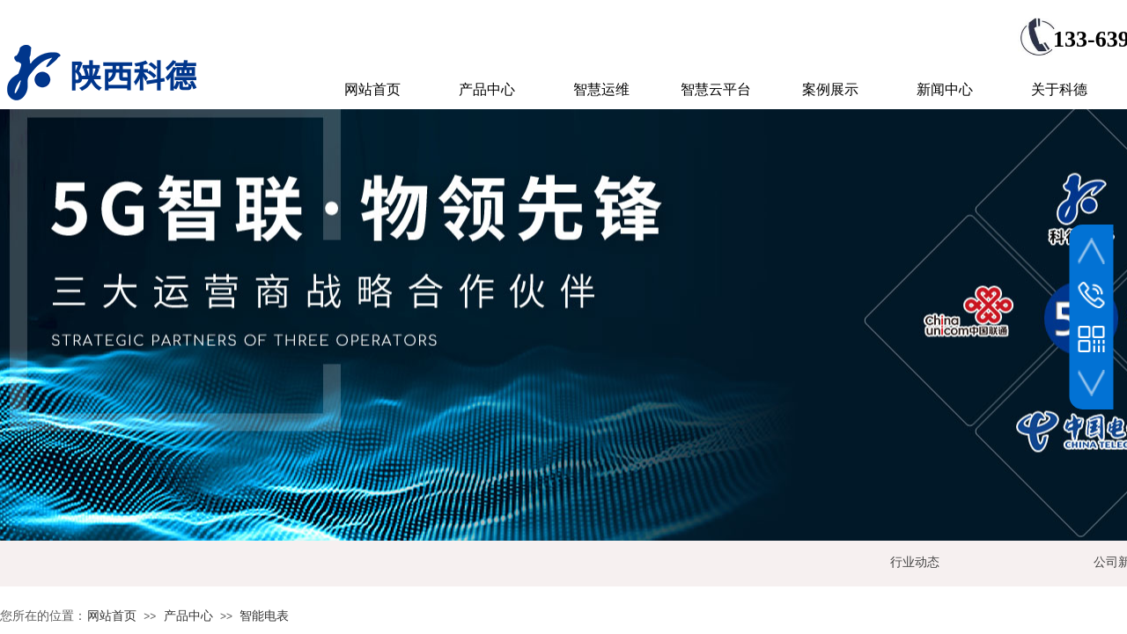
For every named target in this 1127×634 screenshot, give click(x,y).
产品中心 (188, 616)
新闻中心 (945, 89)
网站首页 (111, 616)
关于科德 (1059, 89)
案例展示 (830, 89)
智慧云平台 (716, 89)
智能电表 (264, 616)
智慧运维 (601, 89)
